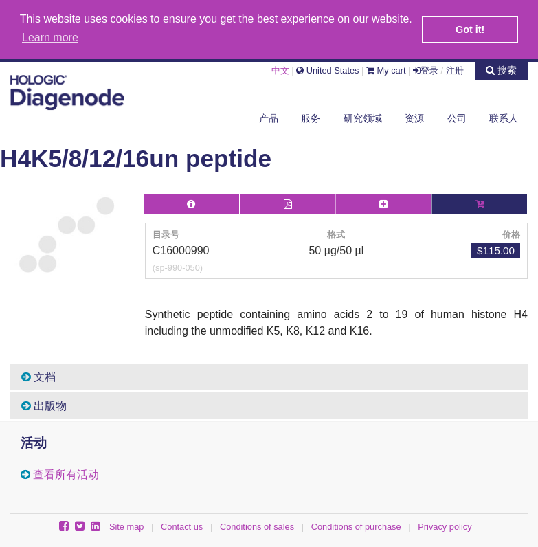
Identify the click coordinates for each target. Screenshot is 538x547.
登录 (425, 69)
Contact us (182, 525)
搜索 (501, 68)
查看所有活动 (66, 473)
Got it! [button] (470, 29)
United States (327, 69)
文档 (38, 375)
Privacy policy (444, 525)
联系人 (503, 116)
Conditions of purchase (356, 525)
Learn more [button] (50, 37)
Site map (126, 525)
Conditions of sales (257, 525)
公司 (457, 116)
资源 (414, 116)
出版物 (44, 404)
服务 (310, 116)
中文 (280, 69)
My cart (386, 69)
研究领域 (363, 116)
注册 (455, 69)
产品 (268, 116)
